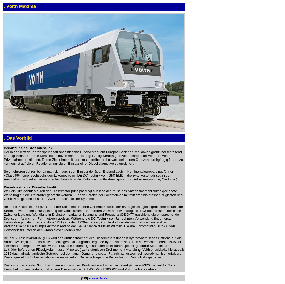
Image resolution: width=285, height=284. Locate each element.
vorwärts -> (98, 278)
